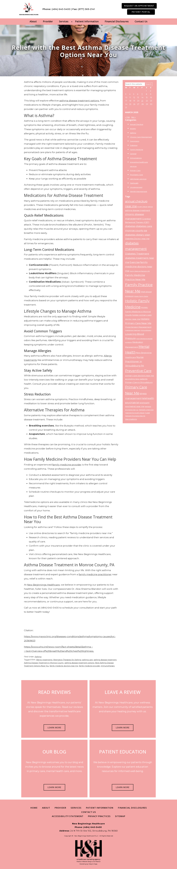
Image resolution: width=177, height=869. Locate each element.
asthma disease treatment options (79, 100)
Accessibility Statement (67, 816)
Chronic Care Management (141, 137)
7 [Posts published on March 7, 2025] (142, 94)
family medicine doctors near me (64, 666)
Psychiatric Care (136, 175)
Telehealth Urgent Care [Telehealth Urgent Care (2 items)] (146, 410)
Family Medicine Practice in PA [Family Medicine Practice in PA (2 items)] (140, 271)
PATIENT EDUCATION (122, 751)
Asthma (38, 656)
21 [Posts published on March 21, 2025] (142, 101)
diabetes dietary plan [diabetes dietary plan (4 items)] (137, 234)
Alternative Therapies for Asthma (67, 660)
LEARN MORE (54, 727)
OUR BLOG (54, 751)
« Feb (127, 117)
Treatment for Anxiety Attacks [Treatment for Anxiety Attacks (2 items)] (134, 413)
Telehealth (134, 183)
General (133, 154)
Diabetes (133, 145)
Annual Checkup (136, 124)
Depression (134, 141)
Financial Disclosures (117, 21)
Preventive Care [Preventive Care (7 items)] (138, 371)
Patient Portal (141, 12)
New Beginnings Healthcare (43, 584)
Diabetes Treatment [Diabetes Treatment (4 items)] (137, 253)
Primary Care (135, 170)
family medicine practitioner (95, 574)
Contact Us (141, 21)
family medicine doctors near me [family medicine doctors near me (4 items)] (138, 266)
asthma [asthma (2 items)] (150, 207)
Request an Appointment (139, 5)
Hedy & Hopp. (93, 864)
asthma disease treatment (105, 660)
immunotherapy (108, 666)
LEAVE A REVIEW (123, 692)
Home (33, 807)
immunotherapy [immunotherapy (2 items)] (146, 330)
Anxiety (133, 129)
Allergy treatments (44, 660)
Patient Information (87, 21)
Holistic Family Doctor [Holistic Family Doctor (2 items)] (141, 296)
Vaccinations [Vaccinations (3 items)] (131, 419)
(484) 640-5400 (65, 7)
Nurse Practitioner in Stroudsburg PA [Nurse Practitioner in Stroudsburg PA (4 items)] (134, 361)
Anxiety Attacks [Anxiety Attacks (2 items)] (142, 207)
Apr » (133, 117)
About (33, 21)
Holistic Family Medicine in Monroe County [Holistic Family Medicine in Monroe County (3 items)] (138, 311)
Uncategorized (136, 187)
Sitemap (120, 816)
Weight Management (138, 191)
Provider (48, 21)
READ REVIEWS (54, 692)
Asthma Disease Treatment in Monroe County (44, 663)
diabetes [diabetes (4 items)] (130, 226)
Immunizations (136, 158)
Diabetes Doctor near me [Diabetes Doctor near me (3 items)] (137, 238)
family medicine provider (66, 464)
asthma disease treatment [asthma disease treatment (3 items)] (137, 210)
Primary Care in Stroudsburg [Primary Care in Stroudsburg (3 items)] (138, 382)
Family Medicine (136, 149)
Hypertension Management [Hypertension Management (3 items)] (138, 327)
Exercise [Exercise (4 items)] (135, 262)
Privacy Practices (99, 816)
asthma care (87, 660)
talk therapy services (138, 179)
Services (63, 21)
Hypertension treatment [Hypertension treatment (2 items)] (132, 330)
